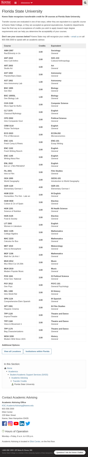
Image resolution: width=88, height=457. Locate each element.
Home (9, 368)
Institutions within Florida (37, 351)
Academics (13, 371)
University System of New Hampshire (40, 453)
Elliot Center (35, 441)
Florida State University (24, 384)
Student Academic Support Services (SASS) (29, 375)
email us (75, 37)
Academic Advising (19, 378)
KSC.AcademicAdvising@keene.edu (18, 406)
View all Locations (12, 351)
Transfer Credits (20, 381)
